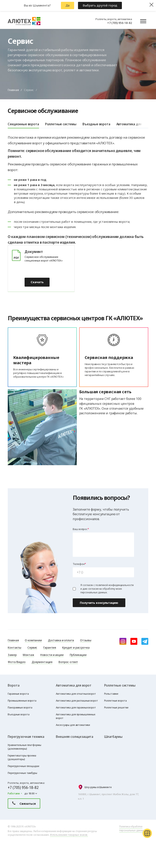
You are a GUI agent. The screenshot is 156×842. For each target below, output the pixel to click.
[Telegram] (144, 641)
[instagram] (122, 641)
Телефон (78, 564)
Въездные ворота (96, 124)
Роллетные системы (60, 124)
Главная (13, 90)
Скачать (37, 282)
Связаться (24, 803)
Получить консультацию (99, 603)
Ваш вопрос (80, 529)
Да (68, 5)
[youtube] (133, 641)
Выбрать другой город (100, 5)
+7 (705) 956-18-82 (119, 23)
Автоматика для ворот (134, 124)
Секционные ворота (23, 124)
